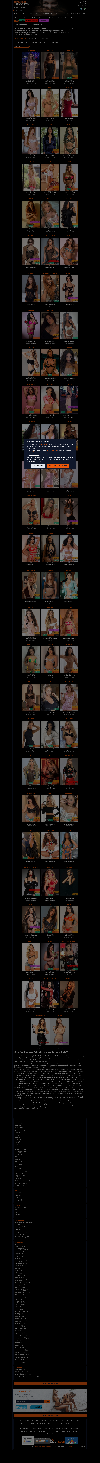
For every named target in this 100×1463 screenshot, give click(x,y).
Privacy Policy (30, 452)
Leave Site (38, 466)
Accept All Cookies (58, 466)
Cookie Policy (42, 452)
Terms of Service (52, 450)
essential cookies (43, 444)
